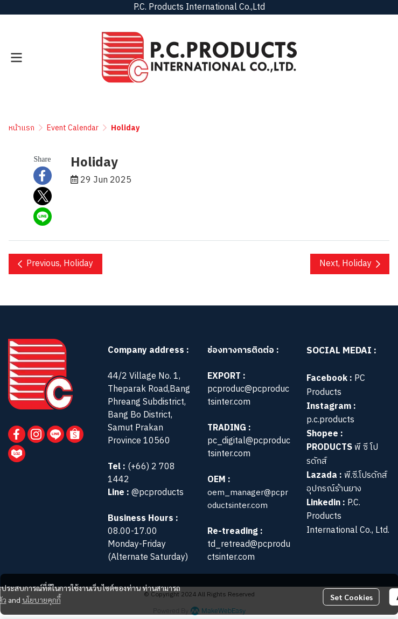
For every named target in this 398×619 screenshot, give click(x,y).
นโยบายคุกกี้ (41, 599)
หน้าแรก (21, 128)
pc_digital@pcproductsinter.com (248, 447)
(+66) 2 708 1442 (141, 473)
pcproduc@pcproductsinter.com (248, 395)
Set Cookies (351, 597)
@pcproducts (156, 492)
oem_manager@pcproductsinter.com (247, 499)
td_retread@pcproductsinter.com (248, 551)
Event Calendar (73, 128)
